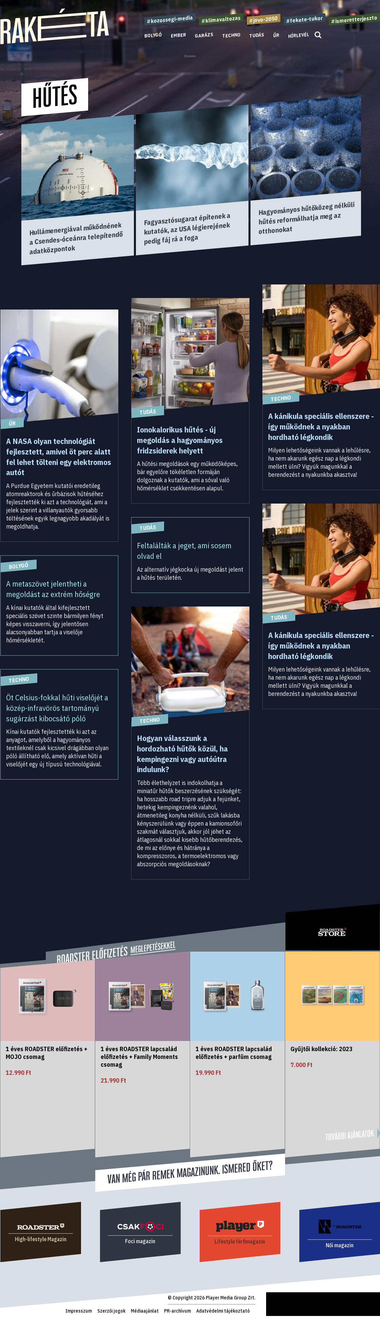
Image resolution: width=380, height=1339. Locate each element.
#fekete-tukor (304, 19)
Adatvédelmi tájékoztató (223, 1311)
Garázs (204, 35)
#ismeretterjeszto (354, 19)
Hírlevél (298, 35)
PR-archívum (177, 1311)
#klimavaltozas (221, 19)
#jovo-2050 (263, 19)
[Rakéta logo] (54, 42)
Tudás (256, 35)
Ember (178, 35)
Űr (276, 35)
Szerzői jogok (111, 1311)
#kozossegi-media (170, 19)
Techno (231, 35)
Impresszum (78, 1311)
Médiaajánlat (145, 1311)
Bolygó (153, 35)
